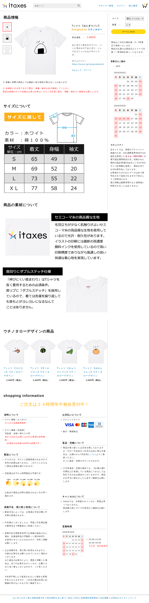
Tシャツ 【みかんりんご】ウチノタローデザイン (93, 372)
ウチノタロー (95, 29)
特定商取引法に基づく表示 (59, 598)
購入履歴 (133, 6)
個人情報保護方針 (36, 598)
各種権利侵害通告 (89, 598)
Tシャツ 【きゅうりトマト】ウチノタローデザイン (66, 372)
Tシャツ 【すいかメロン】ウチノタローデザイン (40, 372)
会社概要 (104, 598)
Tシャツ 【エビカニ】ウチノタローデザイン (13, 372)
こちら (93, 454)
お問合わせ (116, 598)
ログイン (121, 6)
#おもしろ (77, 70)
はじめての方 (19, 598)
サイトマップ (130, 598)
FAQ (76, 598)
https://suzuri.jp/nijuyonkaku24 (88, 64)
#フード (87, 70)
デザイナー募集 (106, 6)
